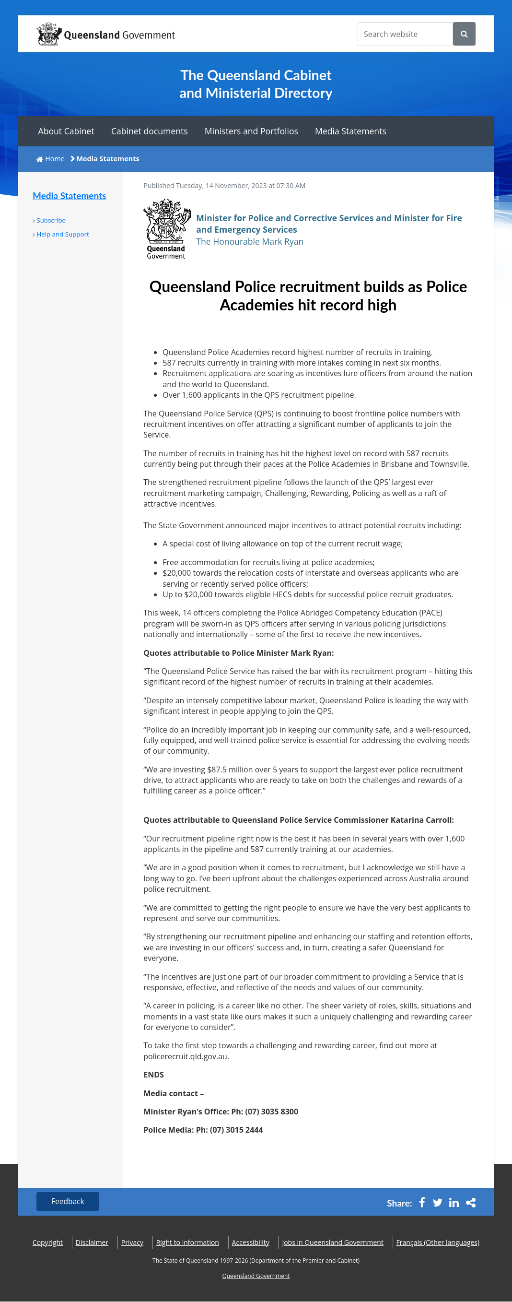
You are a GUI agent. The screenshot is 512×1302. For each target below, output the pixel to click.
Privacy (132, 1242)
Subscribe (51, 220)
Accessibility (250, 1242)
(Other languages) (438, 1242)
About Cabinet (66, 131)
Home (55, 158)
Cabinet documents (149, 131)
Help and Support (62, 234)
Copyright (48, 1242)
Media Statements (350, 131)
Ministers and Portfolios (251, 131)
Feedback (69, 1201)
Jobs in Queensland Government (333, 1242)
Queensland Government (256, 1277)
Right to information (187, 1242)
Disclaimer (92, 1242)
